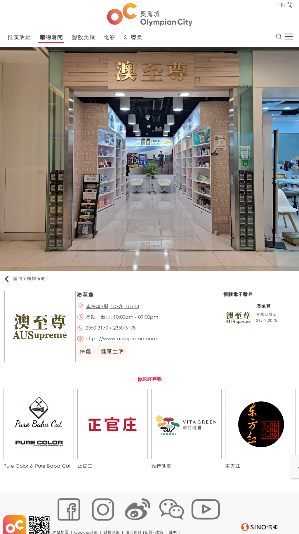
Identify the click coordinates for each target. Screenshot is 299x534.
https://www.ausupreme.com (124, 344)
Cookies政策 (88, 515)
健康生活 (114, 357)
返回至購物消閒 (27, 280)
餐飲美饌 (83, 38)
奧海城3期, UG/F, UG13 (115, 309)
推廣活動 (19, 38)
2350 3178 (127, 332)
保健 (87, 357)
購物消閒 (51, 38)
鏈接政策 (113, 515)
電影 (109, 38)
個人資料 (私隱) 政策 (146, 515)
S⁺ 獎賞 (133, 38)
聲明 (175, 515)
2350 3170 (100, 332)
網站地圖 (62, 515)
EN (281, 4)
